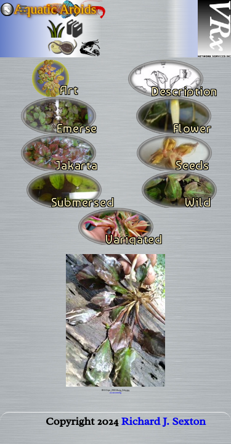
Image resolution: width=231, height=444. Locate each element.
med (117, 393)
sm (113, 393)
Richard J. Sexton (163, 421)
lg (120, 393)
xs (110, 393)
